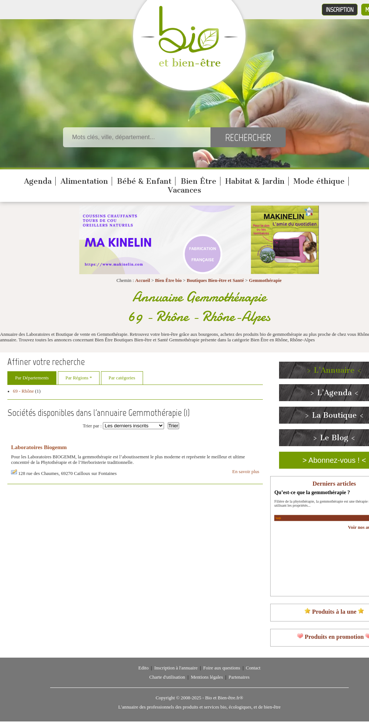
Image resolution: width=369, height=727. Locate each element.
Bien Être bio (168, 280)
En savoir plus (245, 471)
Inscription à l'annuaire (175, 668)
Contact (253, 668)
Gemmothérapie (265, 280)
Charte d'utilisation (167, 677)
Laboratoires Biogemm (39, 447)
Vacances (184, 190)
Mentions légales (207, 677)
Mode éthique (319, 181)
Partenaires (239, 677)
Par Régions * (79, 377)
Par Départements (32, 377)
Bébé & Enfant (144, 181)
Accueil (142, 280)
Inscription (340, 9)
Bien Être (198, 181)
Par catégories (122, 377)
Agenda (38, 181)
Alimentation (84, 181)
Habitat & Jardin (255, 181)
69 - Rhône (23, 391)
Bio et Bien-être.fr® (224, 697)
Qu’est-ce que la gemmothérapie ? (312, 492)
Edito (143, 668)
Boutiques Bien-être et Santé (215, 280)
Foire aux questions (221, 668)
